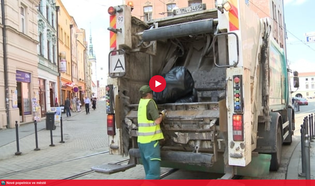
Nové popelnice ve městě (26, 183)
